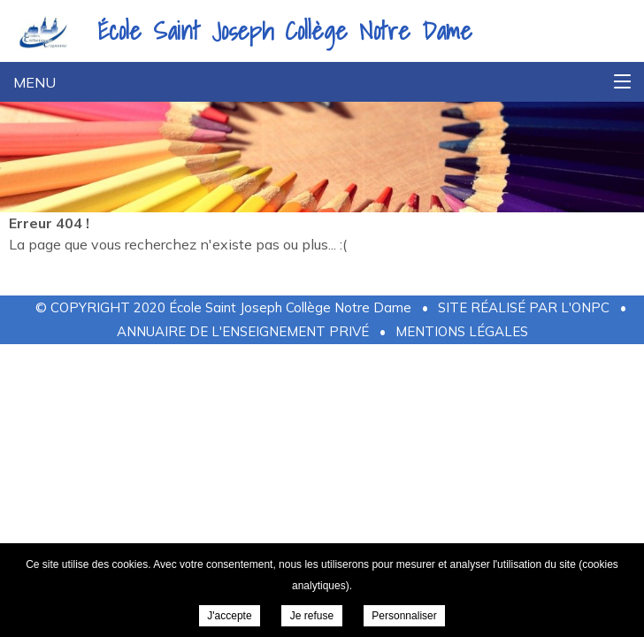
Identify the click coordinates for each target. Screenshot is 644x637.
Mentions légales (461, 331)
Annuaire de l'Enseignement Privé (243, 331)
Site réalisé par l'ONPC (524, 307)
